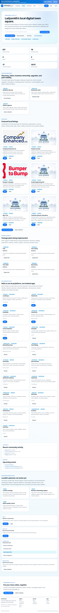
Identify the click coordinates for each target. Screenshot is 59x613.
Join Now (5, 523)
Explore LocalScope (10, 35)
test (6, 453)
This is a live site (9, 451)
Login (56, 5)
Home (12, 5)
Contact (47, 603)
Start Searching (7, 98)
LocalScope (17, 5)
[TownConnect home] (5, 6)
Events (23, 5)
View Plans (29, 35)
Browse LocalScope (8, 545)
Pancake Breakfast (9, 464)
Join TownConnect (38, 35)
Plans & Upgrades (7, 555)
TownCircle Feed (7, 548)
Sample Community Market (11, 466)
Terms (47, 601)
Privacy (47, 600)
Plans (34, 5)
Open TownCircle (20, 35)
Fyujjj (6, 450)
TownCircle (29, 5)
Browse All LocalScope (7, 229)
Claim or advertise (47, 1)
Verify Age (35, 603)
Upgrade (34, 602)
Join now (55, 1)
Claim (46, 5)
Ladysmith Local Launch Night (12, 468)
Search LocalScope (45, 32)
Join (51, 5)
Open (5, 305)
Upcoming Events (7, 552)
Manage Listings (35, 96)
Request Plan (6, 257)
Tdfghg (6, 454)
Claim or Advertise (8, 112)
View (5, 158)
